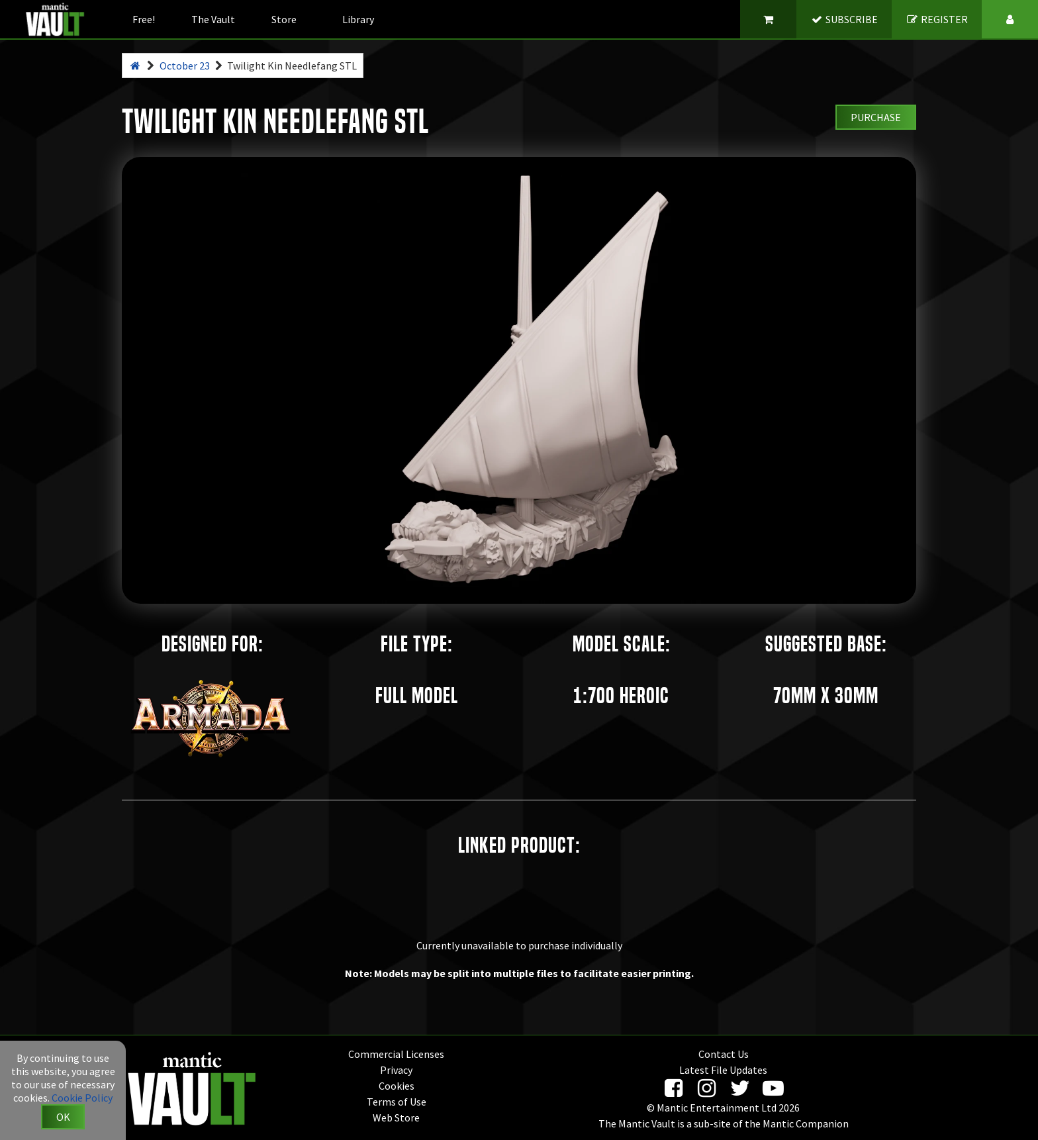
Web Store (396, 1117)
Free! (143, 19)
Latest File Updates (723, 1069)
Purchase (876, 117)
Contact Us (723, 1054)
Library (358, 19)
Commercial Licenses (396, 1054)
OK (63, 1116)
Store (284, 19)
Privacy (396, 1069)
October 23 (185, 65)
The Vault (213, 19)
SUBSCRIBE (844, 19)
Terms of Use (396, 1101)
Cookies (396, 1085)
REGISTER (937, 19)
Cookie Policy (82, 1097)
